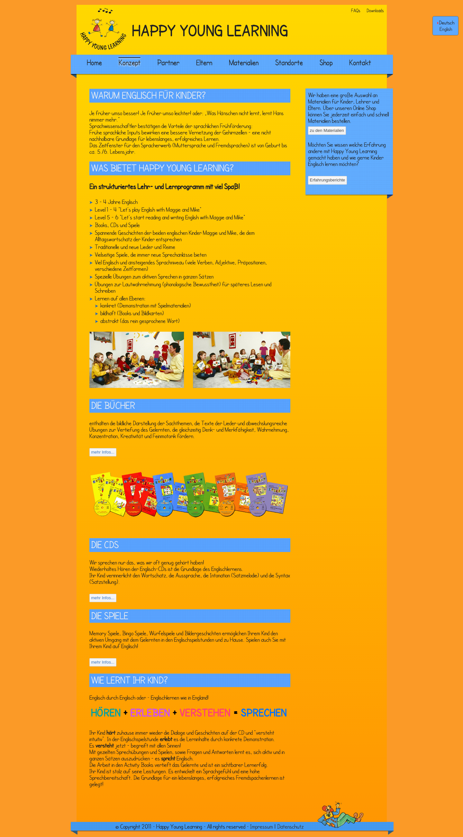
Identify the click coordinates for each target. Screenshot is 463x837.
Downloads (375, 10)
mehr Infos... (102, 452)
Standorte (289, 62)
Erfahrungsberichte (327, 180)
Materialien (244, 62)
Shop (326, 62)
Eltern (204, 62)
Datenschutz (290, 826)
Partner (168, 62)
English (446, 29)
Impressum (261, 826)
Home (94, 62)
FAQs (355, 10)
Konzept (130, 62)
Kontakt (360, 62)
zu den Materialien (327, 130)
